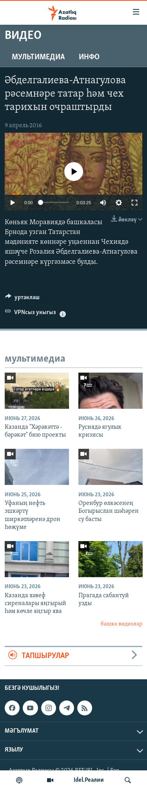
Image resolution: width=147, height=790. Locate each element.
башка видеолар (121, 624)
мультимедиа (38, 57)
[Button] (22, 299)
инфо (89, 57)
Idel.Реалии (89, 780)
